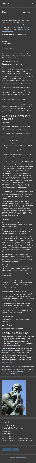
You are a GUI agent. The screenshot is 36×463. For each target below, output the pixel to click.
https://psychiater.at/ (22, 29)
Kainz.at (15, 450)
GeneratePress (25, 460)
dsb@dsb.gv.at (21, 371)
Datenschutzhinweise (21, 457)
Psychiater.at (6, 450)
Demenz (5, 3)
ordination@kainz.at (7, 48)
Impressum (12, 457)
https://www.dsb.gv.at (11, 373)
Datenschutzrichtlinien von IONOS (13, 129)
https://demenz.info (7, 31)
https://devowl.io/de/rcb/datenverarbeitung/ (14, 288)
